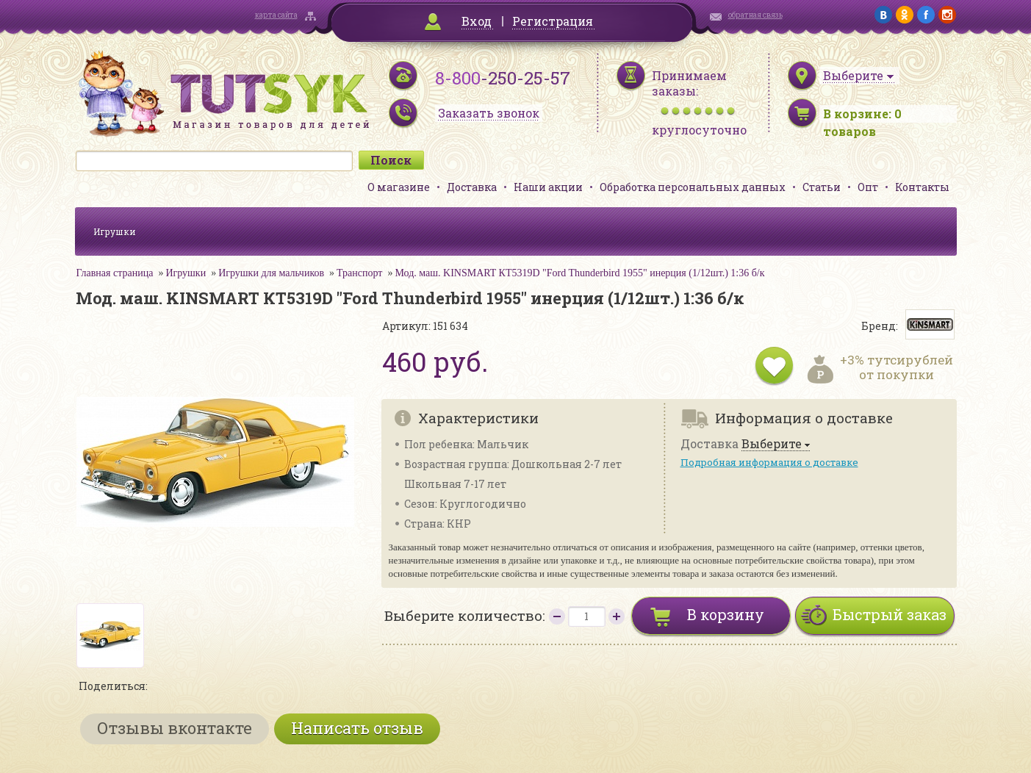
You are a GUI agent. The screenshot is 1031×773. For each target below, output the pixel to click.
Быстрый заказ (889, 614)
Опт (868, 187)
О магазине (398, 187)
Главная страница (115, 272)
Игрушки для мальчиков (271, 272)
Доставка (472, 187)
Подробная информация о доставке (769, 462)
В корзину (725, 614)
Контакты (922, 187)
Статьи (821, 187)
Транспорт (359, 272)
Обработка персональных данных (693, 187)
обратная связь (755, 15)
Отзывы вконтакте (174, 727)
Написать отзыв (357, 727)
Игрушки (114, 231)
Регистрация (552, 21)
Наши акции (548, 187)
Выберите (771, 444)
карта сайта (276, 15)
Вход (476, 21)
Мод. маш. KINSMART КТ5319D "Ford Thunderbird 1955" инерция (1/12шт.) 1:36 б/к (579, 272)
